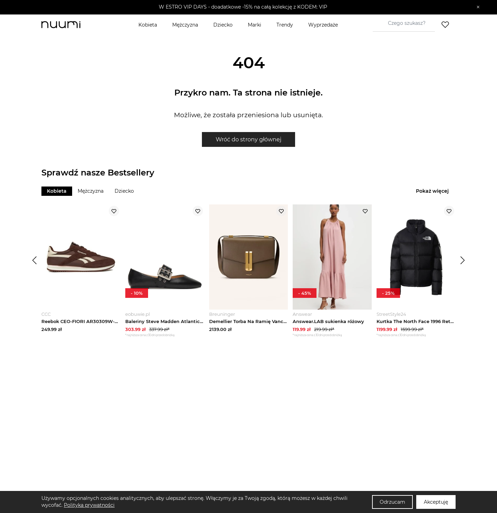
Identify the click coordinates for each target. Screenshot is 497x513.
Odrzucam (392, 502)
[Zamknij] (478, 7)
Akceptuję (436, 502)
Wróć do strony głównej (248, 139)
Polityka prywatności (89, 505)
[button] (243, 7)
